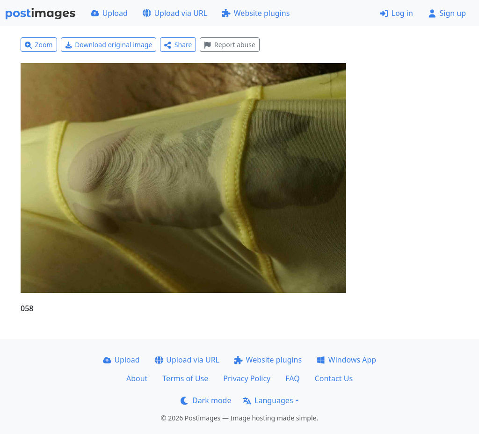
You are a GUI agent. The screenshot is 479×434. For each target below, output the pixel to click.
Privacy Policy (246, 378)
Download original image (108, 44)
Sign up (447, 13)
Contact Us (334, 378)
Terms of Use (185, 378)
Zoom (39, 44)
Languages (268, 400)
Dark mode (206, 400)
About (136, 378)
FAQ (292, 378)
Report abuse (229, 44)
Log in (396, 13)
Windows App (346, 360)
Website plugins (256, 13)
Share (178, 44)
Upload (109, 13)
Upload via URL (175, 13)
